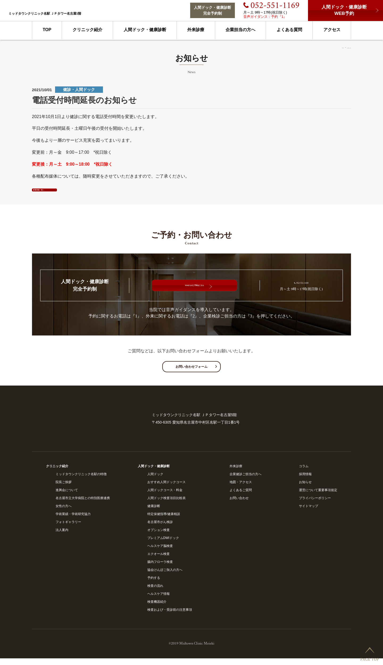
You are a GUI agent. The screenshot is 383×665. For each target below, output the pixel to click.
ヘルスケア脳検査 (160, 552)
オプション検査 (158, 536)
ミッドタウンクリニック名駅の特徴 (81, 481)
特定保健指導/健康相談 (163, 520)
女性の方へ (64, 513)
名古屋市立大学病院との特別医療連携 (83, 505)
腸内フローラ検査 (160, 568)
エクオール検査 (158, 560)
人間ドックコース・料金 (164, 497)
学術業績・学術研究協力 (73, 520)
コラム (304, 473)
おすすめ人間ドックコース (166, 489)
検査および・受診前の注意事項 (169, 616)
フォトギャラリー (68, 528)
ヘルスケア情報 (158, 600)
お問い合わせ (239, 505)
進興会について (67, 497)
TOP (47, 29)
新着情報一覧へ (69, 192)
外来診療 (195, 29)
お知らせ (344, 47)
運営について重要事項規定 (318, 497)
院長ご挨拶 (64, 489)
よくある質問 (289, 29)
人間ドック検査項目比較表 (166, 505)
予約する (153, 584)
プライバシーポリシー (315, 505)
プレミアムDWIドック (163, 544)
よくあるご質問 (241, 497)
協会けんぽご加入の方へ (164, 576)
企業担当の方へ (240, 29)
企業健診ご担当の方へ (245, 481)
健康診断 (153, 513)
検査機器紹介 (156, 608)
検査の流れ (155, 592)
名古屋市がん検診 (160, 528)
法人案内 (62, 536)
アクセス (331, 29)
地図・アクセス (241, 489)
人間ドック (155, 481)
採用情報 (305, 481)
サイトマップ (308, 513)
